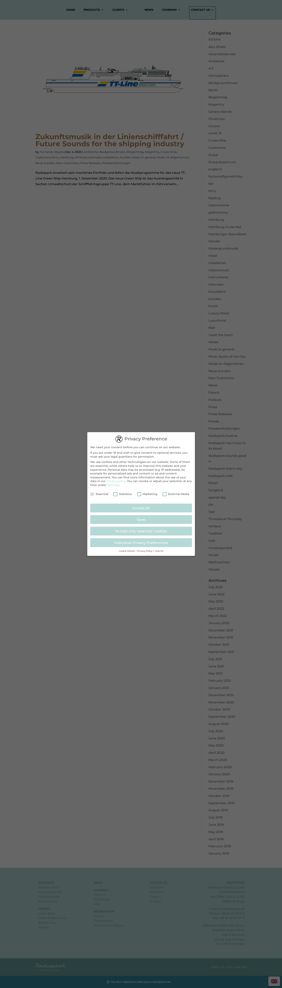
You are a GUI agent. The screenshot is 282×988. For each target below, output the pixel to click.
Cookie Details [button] (127, 549)
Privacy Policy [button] (145, 549)
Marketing (147, 492)
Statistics (123, 492)
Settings (113, 483)
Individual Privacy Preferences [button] (141, 540)
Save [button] (141, 517)
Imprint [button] (159, 549)
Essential (99, 492)
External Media (176, 492)
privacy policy (116, 479)
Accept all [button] (141, 506)
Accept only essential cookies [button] (141, 529)
